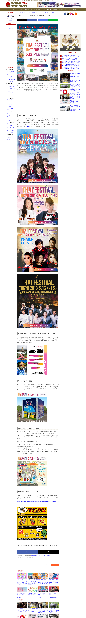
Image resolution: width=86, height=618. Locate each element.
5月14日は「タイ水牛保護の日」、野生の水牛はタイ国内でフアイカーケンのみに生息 (75, 86)
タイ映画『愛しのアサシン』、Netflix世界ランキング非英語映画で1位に (22, 610)
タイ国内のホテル (9, 134)
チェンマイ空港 (10, 132)
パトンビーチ (9, 99)
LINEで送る (53, 19)
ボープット (9, 116)
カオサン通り (9, 77)
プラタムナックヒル (11, 94)
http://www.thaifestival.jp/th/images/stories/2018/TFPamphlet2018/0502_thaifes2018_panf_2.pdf (40, 501)
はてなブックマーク (42, 19)
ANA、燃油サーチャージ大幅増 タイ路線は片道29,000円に (71, 62)
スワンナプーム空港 (11, 79)
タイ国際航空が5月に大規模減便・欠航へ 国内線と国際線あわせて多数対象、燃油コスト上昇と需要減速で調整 (71, 55)
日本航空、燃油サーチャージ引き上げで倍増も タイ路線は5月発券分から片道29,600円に (71, 56)
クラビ (8, 142)
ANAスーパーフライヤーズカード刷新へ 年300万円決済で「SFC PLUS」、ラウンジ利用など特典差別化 (71, 58)
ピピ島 (8, 109)
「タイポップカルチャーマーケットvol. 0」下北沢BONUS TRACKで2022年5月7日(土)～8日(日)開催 (22, 582)
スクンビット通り (10, 71)
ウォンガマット (10, 92)
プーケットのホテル (10, 98)
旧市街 (8, 123)
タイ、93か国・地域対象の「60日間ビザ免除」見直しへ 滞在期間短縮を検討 (71, 61)
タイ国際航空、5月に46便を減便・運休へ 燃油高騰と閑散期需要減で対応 (71, 67)
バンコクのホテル (9, 69)
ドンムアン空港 (10, 81)
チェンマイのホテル (10, 122)
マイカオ (8, 101)
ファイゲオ (9, 128)
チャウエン (9, 113)
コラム (43, 9)
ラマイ (8, 118)
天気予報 (49, 9)
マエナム (8, 120)
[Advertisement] (38, 103)
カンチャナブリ (10, 137)
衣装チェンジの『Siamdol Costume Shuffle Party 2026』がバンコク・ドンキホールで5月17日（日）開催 (75, 103)
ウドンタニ (9, 140)
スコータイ (9, 135)
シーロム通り (9, 72)
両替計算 (55, 9)
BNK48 (27, 126)
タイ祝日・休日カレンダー (64, 9)
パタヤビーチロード (11, 86)
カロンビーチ (9, 104)
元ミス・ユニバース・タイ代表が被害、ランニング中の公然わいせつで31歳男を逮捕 (75, 108)
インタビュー (37, 9)
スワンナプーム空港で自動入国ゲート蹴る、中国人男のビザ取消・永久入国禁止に (75, 96)
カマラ (8, 103)
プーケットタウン (10, 108)
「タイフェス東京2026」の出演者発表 (69, 59)
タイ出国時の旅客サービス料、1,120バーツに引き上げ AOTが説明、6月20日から (71, 65)
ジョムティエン (10, 96)
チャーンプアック (10, 130)
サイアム (8, 74)
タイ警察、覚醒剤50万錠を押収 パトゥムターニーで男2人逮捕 (33, 610)
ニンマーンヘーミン (11, 127)
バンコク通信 (20, 9)
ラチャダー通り (10, 76)
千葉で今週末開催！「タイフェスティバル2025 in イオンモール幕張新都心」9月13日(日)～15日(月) (43, 582)
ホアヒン (8, 139)
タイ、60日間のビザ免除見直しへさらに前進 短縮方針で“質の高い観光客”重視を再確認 (71, 64)
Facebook (32, 19)
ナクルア (8, 91)
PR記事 (74, 9)
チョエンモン (9, 115)
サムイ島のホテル (9, 111)
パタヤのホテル (9, 83)
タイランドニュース (11, 9)
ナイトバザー (9, 125)
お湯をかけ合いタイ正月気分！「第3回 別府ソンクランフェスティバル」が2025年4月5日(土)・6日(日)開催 (33, 582)
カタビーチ (9, 106)
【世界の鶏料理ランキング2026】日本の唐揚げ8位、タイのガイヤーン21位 (71, 68)
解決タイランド (28, 9)
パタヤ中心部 (9, 84)
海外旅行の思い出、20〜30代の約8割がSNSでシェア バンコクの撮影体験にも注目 (75, 91)
